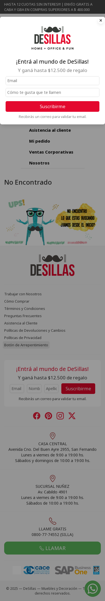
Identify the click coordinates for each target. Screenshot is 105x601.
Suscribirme (52, 106)
